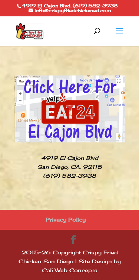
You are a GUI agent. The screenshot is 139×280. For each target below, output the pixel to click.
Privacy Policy (66, 219)
